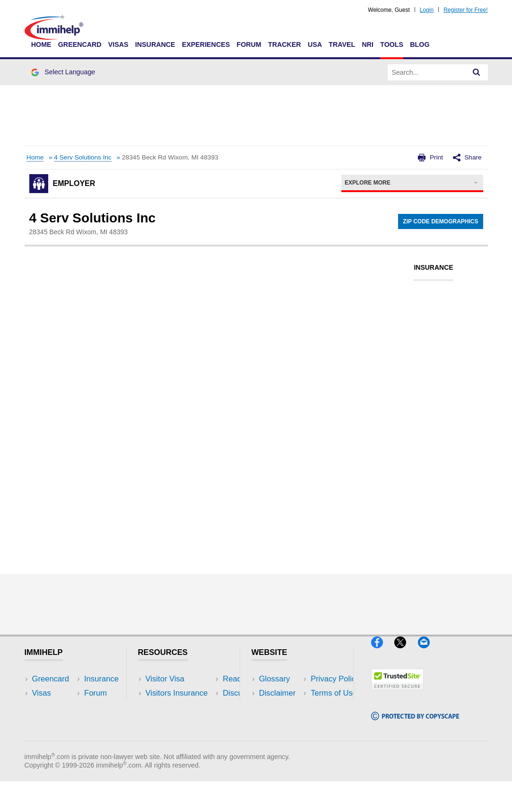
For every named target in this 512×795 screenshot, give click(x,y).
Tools (391, 44)
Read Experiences (178, 707)
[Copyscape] (415, 724)
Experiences (206, 44)
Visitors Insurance (177, 693)
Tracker (284, 44)
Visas (118, 44)
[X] (405, 652)
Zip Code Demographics (440, 221)
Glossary (274, 678)
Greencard (80, 44)
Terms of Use (282, 721)
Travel (342, 44)
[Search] (476, 72)
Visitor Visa (165, 678)
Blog (419, 44)
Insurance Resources (183, 736)
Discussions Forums (181, 721)
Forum (248, 44)
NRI (367, 44)
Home (41, 44)
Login (427, 10)
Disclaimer (277, 693)
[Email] (428, 652)
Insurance (155, 44)
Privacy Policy (283, 707)
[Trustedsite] (397, 694)
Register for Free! (465, 10)
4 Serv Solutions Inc (83, 157)
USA (315, 44)
